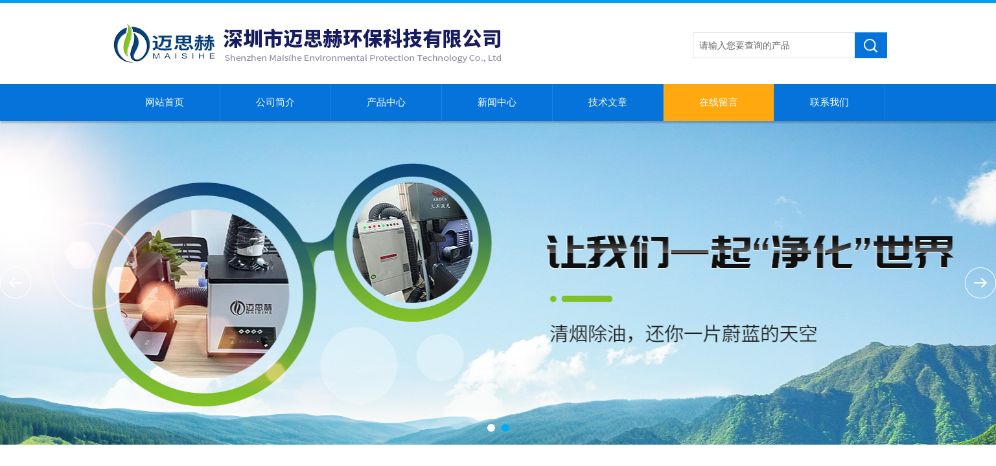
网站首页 (164, 102)
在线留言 (718, 102)
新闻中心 (497, 102)
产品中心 (386, 102)
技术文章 (607, 102)
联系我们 (829, 102)
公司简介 (275, 102)
